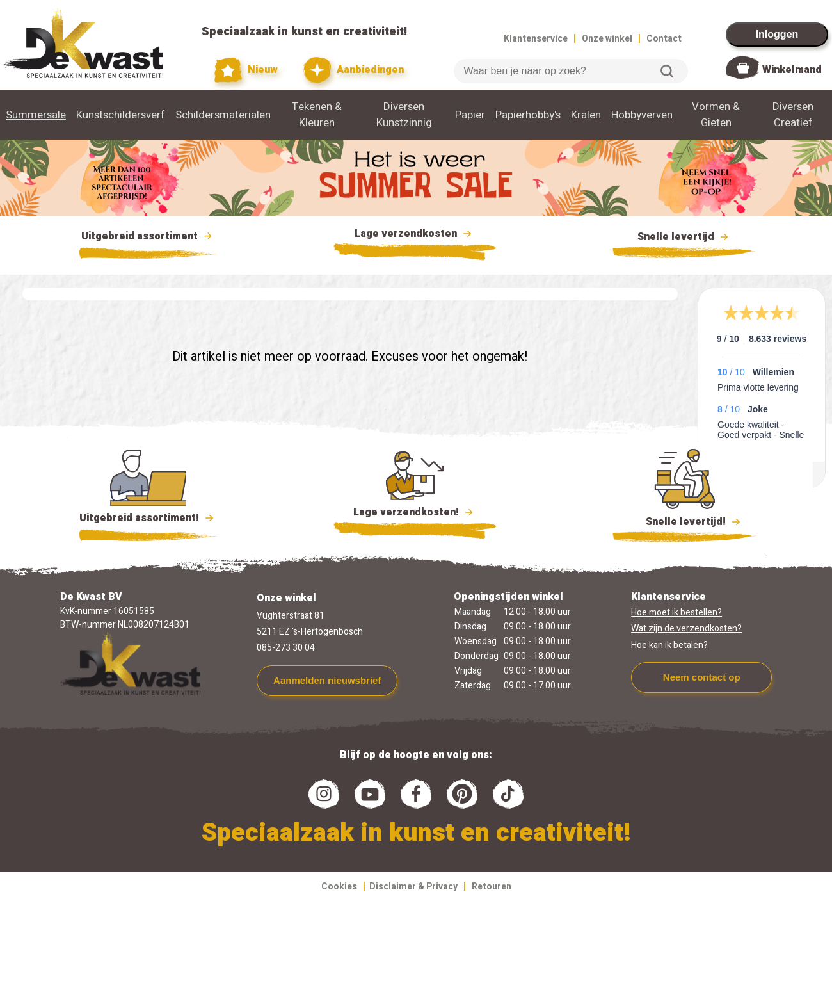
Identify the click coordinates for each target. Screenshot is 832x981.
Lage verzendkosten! (414, 514)
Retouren (491, 886)
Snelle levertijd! (684, 520)
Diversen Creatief (792, 115)
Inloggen (777, 34)
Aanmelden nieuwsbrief (327, 680)
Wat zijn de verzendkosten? (686, 628)
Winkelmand (792, 69)
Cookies (339, 886)
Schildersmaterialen (223, 115)
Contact (664, 38)
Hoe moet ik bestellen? (676, 612)
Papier (470, 115)
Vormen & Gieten (716, 115)
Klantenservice (536, 38)
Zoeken (667, 71)
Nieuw (246, 70)
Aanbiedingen (353, 70)
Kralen (586, 115)
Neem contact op (701, 677)
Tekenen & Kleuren (317, 115)
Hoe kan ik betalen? (669, 645)
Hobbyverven (642, 115)
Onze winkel (607, 38)
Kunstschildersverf (120, 115)
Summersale (36, 115)
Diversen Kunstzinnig (404, 115)
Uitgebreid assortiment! (148, 518)
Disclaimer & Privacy (413, 886)
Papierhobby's (528, 115)
